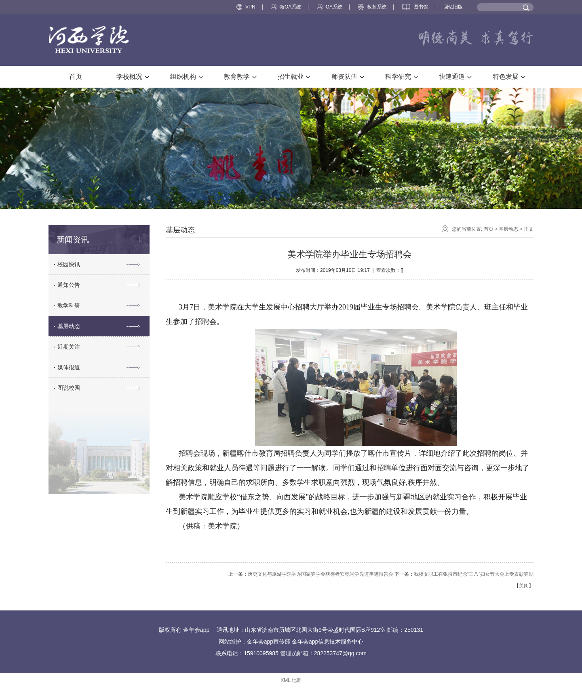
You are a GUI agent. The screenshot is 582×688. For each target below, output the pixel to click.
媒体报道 (68, 367)
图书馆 (415, 7)
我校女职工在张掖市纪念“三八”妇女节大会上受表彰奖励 (474, 574)
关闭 (524, 586)
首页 (488, 229)
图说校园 (68, 388)
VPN (245, 7)
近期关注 (68, 346)
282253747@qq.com (340, 653)
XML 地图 (291, 680)
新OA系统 (286, 7)
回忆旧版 (453, 7)
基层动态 (68, 326)
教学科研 (68, 305)
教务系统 (372, 7)
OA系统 (329, 7)
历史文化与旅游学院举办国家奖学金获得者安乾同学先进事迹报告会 (320, 574)
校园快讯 (68, 264)
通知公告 (68, 285)
